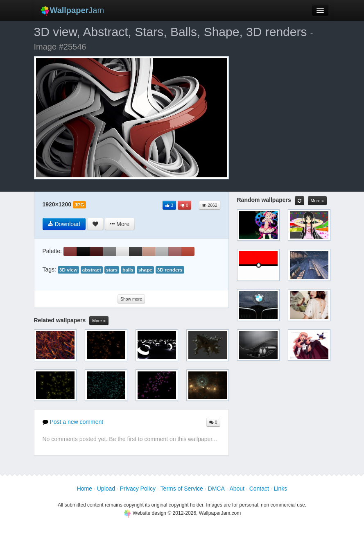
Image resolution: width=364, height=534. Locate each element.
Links (280, 488)
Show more (131, 298)
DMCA (216, 488)
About (236, 488)
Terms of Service (182, 488)
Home (84, 488)
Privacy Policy (138, 488)
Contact (259, 488)
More (99, 321)
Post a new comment (73, 422)
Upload (106, 488)
